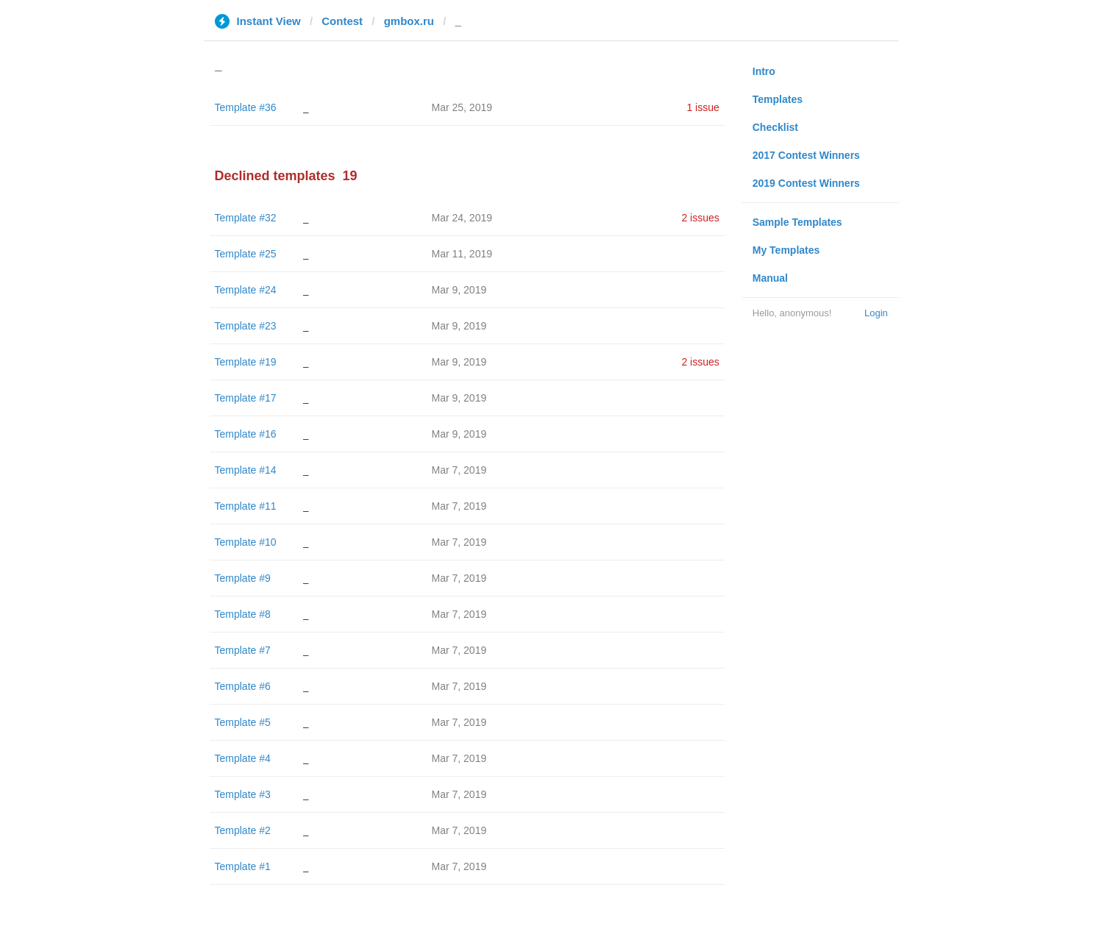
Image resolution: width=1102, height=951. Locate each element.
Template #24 (246, 290)
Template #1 (243, 866)
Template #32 (246, 218)
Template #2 (243, 830)
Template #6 (243, 686)
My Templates (786, 250)
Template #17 (246, 398)
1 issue (702, 107)
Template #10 (246, 542)
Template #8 (243, 614)
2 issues (700, 218)
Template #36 (246, 107)
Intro (764, 71)
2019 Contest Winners (806, 183)
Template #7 (243, 650)
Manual (770, 278)
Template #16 (246, 434)
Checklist (775, 127)
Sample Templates (797, 222)
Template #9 (243, 578)
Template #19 (246, 362)
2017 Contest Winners (806, 155)
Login (876, 312)
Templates (778, 99)
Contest (342, 21)
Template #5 (243, 722)
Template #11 (246, 506)
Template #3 (243, 794)
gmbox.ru (409, 21)
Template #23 (246, 326)
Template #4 (243, 758)
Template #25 (246, 254)
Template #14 (246, 470)
